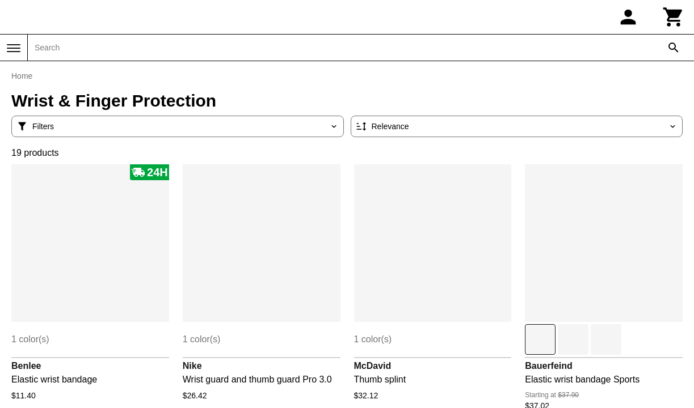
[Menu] (13, 48)
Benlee (26, 366)
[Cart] (673, 17)
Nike (192, 366)
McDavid (373, 366)
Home (21, 75)
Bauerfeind (549, 366)
